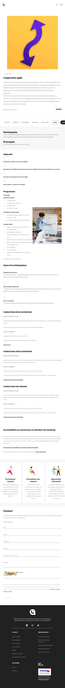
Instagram (33, 626)
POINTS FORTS (45, 122)
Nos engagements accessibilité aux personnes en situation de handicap (20, 447)
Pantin (13, 667)
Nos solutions (15, 643)
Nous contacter (16, 637)
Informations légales (43, 637)
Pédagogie (35, 122)
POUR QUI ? (7, 122)
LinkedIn (27, 626)
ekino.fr (14, 650)
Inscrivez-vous (6, 345)
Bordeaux (14, 671)
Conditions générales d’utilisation (44, 641)
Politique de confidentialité (45, 645)
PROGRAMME (25, 122)
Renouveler (20, 572)
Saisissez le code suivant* (10, 573)
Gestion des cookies (43, 652)
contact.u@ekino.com (40, 452)
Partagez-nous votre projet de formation (13, 380)
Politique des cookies (44, 649)
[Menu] (61, 5)
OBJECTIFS (16, 122)
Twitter (38, 626)
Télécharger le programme (10, 109)
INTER (55, 122)
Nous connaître (16, 640)
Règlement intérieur (17, 653)
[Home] (4, 5)
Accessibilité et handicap (19, 657)
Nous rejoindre (16, 647)
